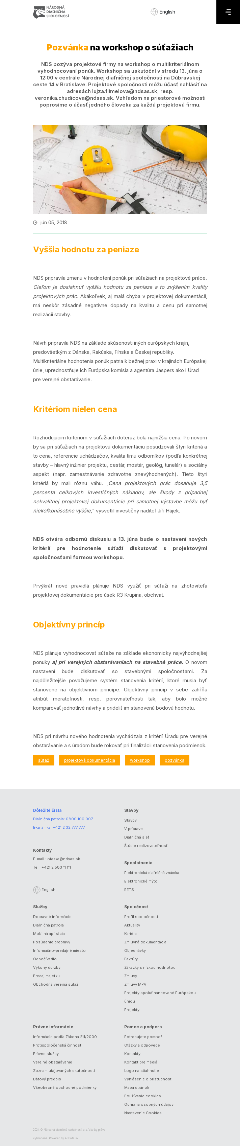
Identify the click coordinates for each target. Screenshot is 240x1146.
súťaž (43, 760)
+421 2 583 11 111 (56, 867)
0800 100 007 (79, 819)
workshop (140, 760)
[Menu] (228, 11)
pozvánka (174, 760)
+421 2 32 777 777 (69, 827)
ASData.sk (71, 1138)
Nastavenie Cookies (143, 1112)
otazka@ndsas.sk (63, 858)
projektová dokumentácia (89, 760)
